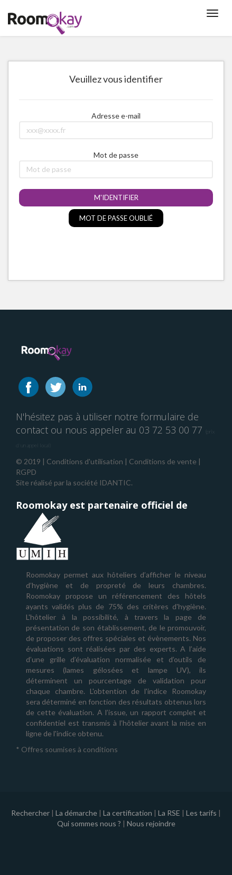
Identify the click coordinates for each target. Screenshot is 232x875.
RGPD (26, 471)
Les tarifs (201, 812)
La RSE (169, 812)
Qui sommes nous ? (89, 823)
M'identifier (116, 197)
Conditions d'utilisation (85, 461)
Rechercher (30, 812)
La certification (127, 812)
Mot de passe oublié (116, 218)
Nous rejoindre (151, 823)
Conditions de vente (163, 461)
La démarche (76, 812)
